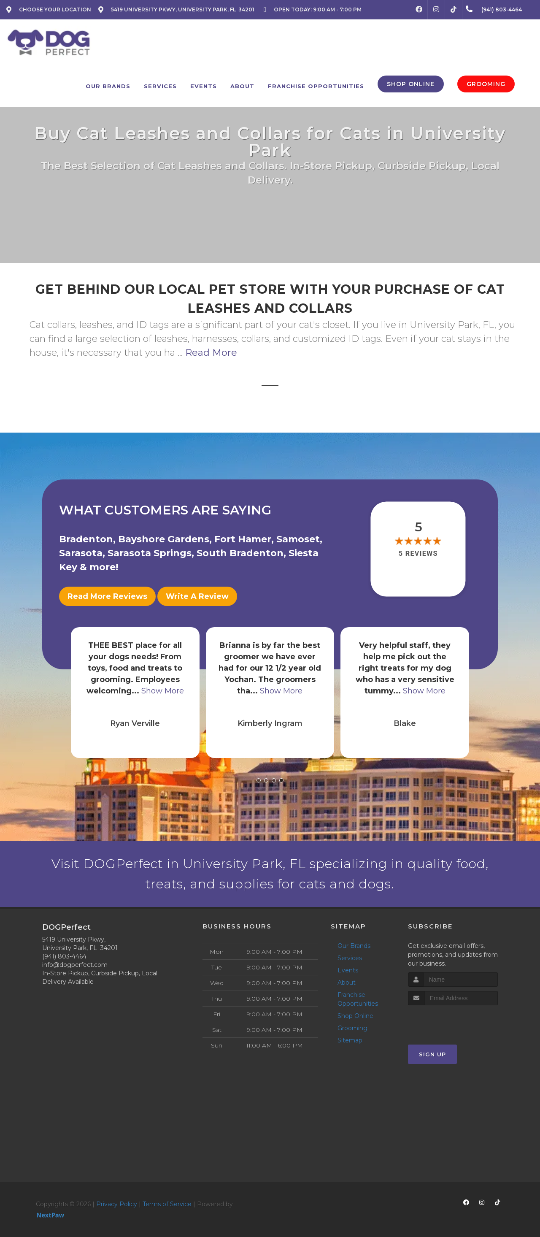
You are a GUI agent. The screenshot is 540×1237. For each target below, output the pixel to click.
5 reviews (418, 554)
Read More (211, 352)
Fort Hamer (242, 539)
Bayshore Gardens (163, 539)
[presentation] (453, 1021)
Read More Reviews (107, 596)
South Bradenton (240, 553)
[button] (258, 780)
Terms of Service (167, 1204)
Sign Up (432, 1054)
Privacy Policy (116, 1204)
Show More (162, 691)
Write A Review (197, 596)
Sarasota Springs (150, 553)
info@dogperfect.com (75, 965)
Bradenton (86, 539)
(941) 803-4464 (64, 956)
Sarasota (81, 553)
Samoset (298, 539)
